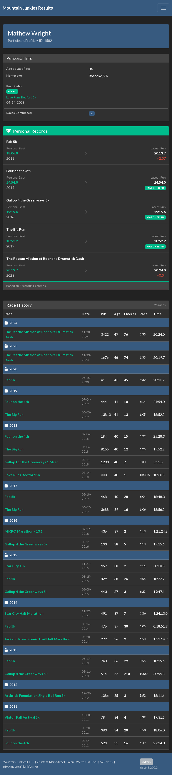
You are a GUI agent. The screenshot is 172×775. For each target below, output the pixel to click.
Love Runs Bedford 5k (21, 97)
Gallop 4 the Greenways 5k (26, 544)
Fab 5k (10, 380)
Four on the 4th (17, 401)
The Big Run (14, 414)
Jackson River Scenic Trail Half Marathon (37, 639)
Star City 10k (15, 566)
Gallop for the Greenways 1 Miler (31, 462)
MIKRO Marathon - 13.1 (24, 531)
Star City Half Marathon (24, 613)
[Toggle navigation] (163, 7)
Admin (146, 762)
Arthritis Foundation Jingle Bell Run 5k (35, 695)
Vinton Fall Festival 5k (22, 717)
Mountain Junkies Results (28, 7)
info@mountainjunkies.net (20, 766)
